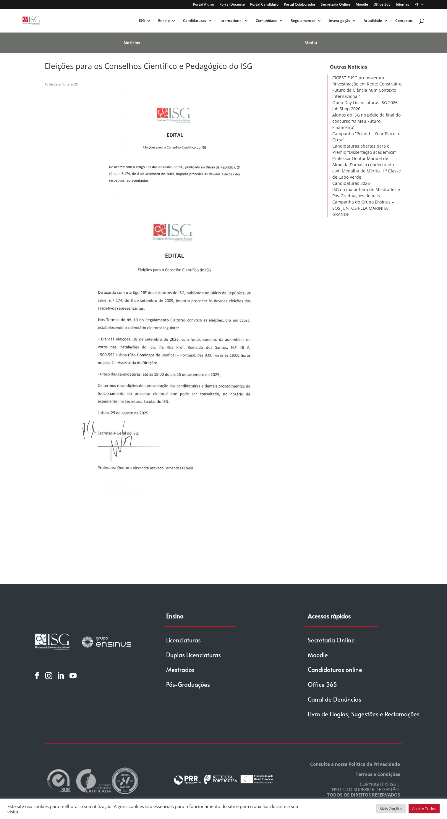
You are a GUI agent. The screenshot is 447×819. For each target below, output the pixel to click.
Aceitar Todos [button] (424, 808)
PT (416, 5)
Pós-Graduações (188, 684)
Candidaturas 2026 (351, 183)
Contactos (404, 21)
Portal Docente (232, 5)
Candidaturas (194, 21)
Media (311, 43)
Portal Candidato (264, 5)
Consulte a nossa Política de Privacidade (355, 764)
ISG (142, 21)
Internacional (230, 21)
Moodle (362, 5)
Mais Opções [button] (391, 808)
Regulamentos (303, 21)
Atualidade (373, 21)
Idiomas (402, 5)
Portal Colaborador (299, 5)
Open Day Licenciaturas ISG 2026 (365, 102)
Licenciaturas (183, 640)
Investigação (339, 21)
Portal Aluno (203, 5)
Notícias (132, 43)
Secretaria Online (335, 5)
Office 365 (382, 5)
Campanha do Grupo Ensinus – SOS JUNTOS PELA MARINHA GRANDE (363, 208)
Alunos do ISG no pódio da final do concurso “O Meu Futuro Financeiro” (366, 121)
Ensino (164, 21)
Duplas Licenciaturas (193, 655)
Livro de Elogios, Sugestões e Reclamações (364, 714)
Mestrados (180, 669)
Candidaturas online (335, 669)
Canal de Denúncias (334, 699)
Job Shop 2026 (346, 109)
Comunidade (266, 21)
